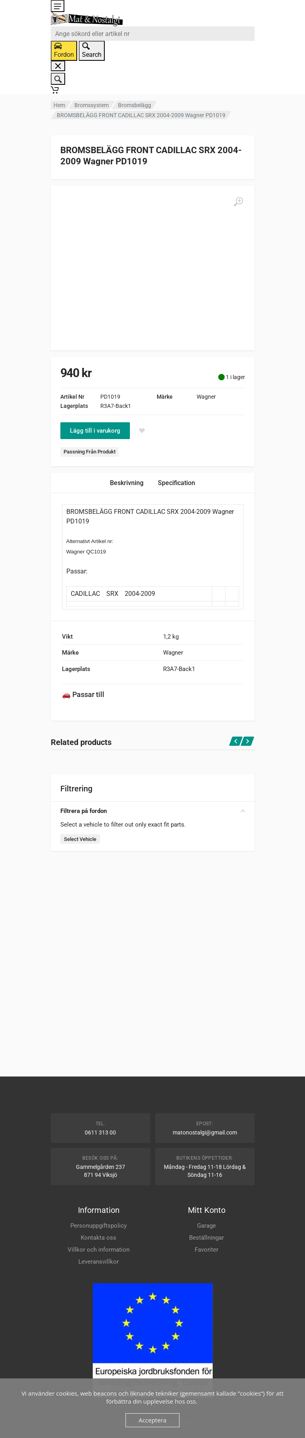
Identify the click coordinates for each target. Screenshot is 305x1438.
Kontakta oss (98, 1237)
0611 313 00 (100, 1132)
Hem (59, 105)
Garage (206, 1225)
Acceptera (153, 1420)
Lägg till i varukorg (95, 430)
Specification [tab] (176, 483)
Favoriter (206, 1249)
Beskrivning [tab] (127, 483)
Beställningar (206, 1237)
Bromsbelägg (134, 105)
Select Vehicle (80, 839)
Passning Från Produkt (90, 452)
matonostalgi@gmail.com (205, 1132)
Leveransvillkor (98, 1261)
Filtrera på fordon (152, 811)
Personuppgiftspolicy (98, 1225)
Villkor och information (99, 1249)
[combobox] (153, 33)
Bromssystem (91, 105)
